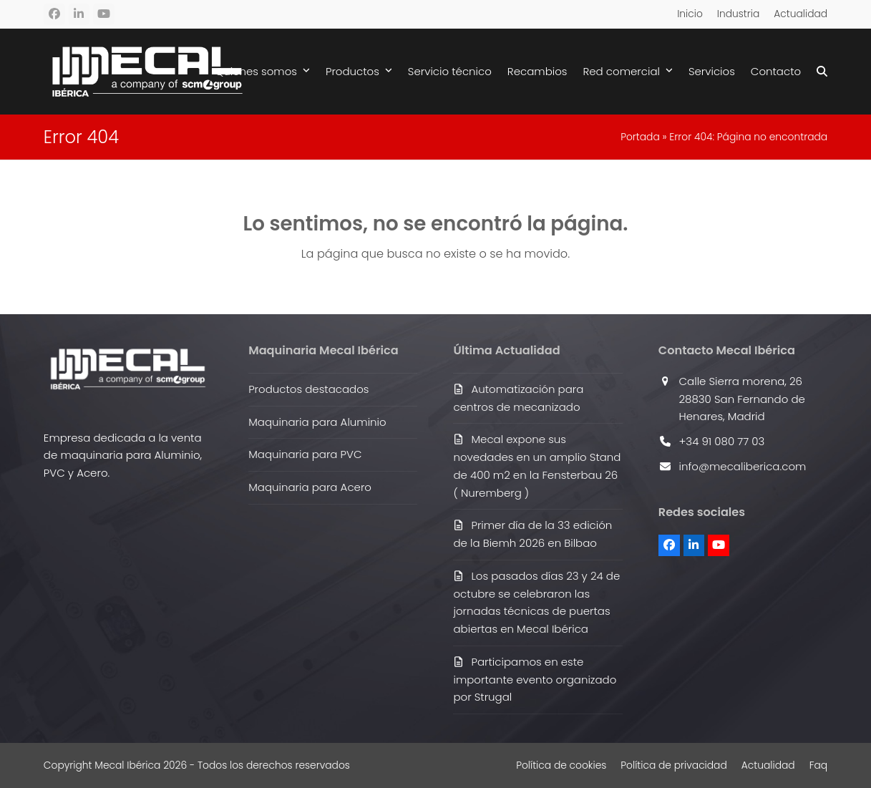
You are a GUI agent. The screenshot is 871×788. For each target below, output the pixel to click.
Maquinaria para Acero (309, 487)
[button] (822, 71)
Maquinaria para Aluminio (317, 421)
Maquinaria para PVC (304, 454)
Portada (640, 137)
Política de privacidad (673, 765)
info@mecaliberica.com (743, 466)
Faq (818, 765)
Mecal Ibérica (127, 765)
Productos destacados (308, 389)
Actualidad (768, 765)
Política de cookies (561, 765)
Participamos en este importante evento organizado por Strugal (534, 679)
